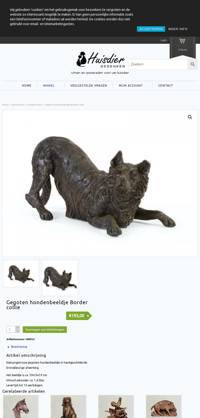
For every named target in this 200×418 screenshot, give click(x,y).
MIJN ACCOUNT (130, 86)
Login (164, 40)
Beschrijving (19, 291)
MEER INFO (178, 29)
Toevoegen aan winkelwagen (44, 274)
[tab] (52, 292)
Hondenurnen (34, 104)
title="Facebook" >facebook (6, 409)
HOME (27, 85)
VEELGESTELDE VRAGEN (88, 85)
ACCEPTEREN (151, 29)
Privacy (193, 407)
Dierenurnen (18, 104)
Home (5, 104)
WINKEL (48, 86)
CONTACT (164, 86)
